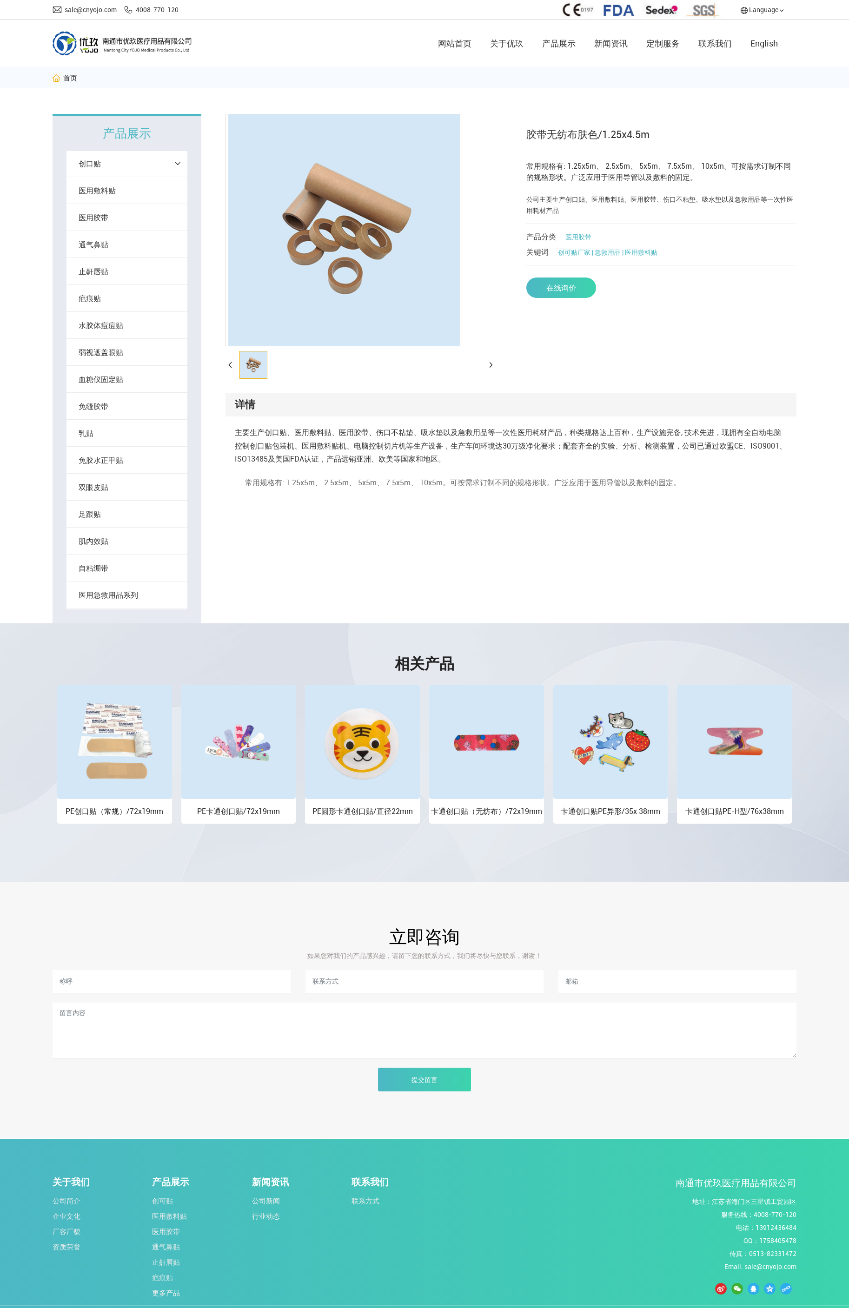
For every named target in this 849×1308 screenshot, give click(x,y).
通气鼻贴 (166, 1246)
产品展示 (170, 1182)
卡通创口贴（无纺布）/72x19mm (486, 811)
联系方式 (365, 1200)
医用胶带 (578, 236)
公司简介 (66, 1200)
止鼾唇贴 (166, 1262)
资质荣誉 (66, 1246)
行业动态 (266, 1216)
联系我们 (370, 1182)
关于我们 (71, 1182)
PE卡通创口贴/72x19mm (238, 811)
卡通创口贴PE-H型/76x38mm (734, 811)
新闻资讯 (270, 1182)
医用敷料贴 (169, 1216)
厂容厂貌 (66, 1231)
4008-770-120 (157, 9)
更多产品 (166, 1292)
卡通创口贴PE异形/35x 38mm (610, 811)
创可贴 (162, 1200)
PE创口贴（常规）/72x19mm (114, 811)
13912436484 (776, 1227)
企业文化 (66, 1216)
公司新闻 (266, 1200)
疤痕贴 (162, 1277)
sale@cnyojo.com (91, 9)
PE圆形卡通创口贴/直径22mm (362, 811)
